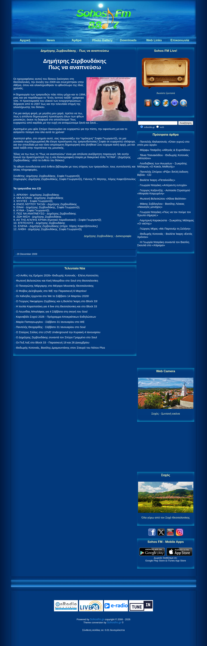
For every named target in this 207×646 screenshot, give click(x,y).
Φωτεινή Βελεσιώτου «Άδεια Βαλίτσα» (163, 198)
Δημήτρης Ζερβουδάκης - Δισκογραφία (107, 236)
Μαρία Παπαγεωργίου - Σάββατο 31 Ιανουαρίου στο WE (50, 321)
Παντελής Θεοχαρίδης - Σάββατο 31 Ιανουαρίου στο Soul (51, 327)
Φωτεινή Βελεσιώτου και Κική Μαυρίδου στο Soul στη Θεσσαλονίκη (57, 280)
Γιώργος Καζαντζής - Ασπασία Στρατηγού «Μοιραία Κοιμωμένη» (163, 192)
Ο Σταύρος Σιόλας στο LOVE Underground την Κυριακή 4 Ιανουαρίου (58, 332)
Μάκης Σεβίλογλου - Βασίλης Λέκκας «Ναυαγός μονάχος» (161, 205)
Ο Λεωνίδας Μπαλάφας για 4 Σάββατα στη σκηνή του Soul (52, 311)
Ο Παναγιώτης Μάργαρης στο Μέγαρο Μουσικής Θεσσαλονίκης (55, 285)
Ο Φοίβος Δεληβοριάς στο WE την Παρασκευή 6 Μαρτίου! (51, 290)
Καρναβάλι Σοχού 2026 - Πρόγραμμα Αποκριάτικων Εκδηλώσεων (56, 316)
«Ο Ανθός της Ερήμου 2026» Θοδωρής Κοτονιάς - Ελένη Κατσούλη (57, 275)
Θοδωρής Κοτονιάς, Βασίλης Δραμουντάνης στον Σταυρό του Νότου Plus (60, 347)
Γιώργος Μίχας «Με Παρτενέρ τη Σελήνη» (165, 228)
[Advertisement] (165, 311)
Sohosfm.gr (97, 619)
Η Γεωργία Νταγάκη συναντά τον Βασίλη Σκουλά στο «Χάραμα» (163, 243)
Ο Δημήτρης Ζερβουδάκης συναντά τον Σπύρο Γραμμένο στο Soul (56, 337)
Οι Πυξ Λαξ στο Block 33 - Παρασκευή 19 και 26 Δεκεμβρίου (52, 342)
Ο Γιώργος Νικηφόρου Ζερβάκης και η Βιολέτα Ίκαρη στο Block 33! (57, 301)
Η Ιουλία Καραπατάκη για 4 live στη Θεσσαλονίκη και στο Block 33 (56, 306)
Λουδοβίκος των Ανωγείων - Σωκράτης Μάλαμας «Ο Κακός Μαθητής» (162, 165)
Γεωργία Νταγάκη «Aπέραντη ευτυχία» (163, 185)
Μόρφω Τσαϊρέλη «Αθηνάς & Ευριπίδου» (165, 149)
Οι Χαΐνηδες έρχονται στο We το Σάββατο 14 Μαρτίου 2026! (52, 296)
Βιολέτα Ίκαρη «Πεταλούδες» (157, 179)
